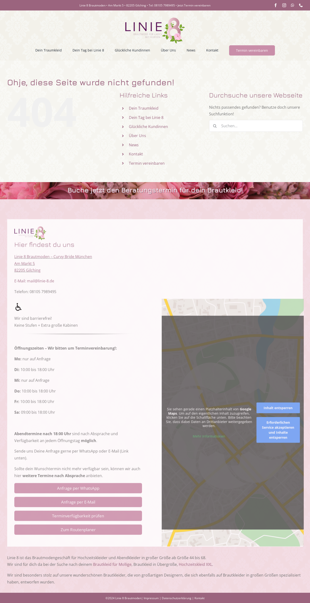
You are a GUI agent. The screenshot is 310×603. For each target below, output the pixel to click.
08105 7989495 (164, 5)
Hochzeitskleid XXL (195, 564)
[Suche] (215, 126)
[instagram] (284, 5)
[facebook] (276, 5)
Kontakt (136, 154)
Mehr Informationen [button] (212, 439)
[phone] (301, 5)
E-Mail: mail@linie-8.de (34, 284)
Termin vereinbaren (147, 163)
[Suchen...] (256, 126)
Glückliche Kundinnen (148, 126)
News (134, 145)
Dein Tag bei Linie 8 (146, 117)
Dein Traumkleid (143, 108)
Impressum (151, 598)
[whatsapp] (292, 5)
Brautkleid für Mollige (112, 564)
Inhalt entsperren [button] (281, 411)
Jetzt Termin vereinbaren (194, 5)
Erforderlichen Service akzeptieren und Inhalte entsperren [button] (281, 433)
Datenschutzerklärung (176, 598)
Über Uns (137, 135)
